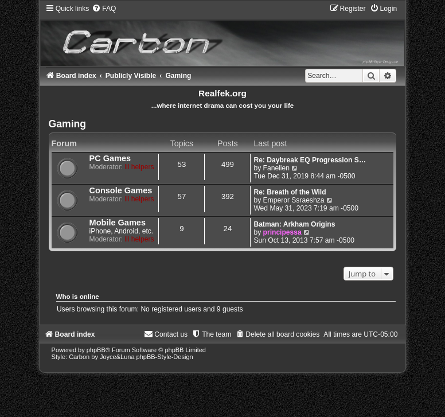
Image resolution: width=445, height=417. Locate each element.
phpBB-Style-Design (164, 356)
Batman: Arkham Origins (294, 224)
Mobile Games (117, 222)
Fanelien (276, 168)
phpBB (96, 349)
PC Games (110, 158)
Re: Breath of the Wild (289, 192)
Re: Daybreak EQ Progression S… (309, 160)
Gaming (68, 124)
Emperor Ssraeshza (294, 200)
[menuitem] (104, 9)
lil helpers (139, 167)
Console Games (121, 190)
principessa (282, 232)
